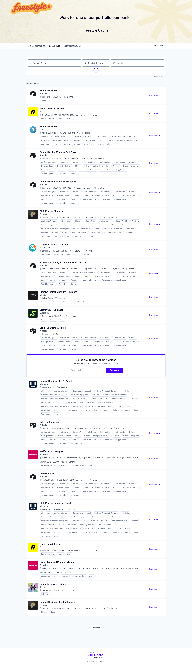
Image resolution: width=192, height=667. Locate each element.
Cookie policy (100, 661)
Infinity (43, 297)
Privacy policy (89, 661)
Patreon (43, 215)
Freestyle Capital (96, 30)
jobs (54, 46)
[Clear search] (78, 63)
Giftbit (42, 130)
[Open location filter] (161, 63)
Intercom (44, 387)
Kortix (42, 592)
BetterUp (44, 458)
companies (36, 46)
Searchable (45, 249)
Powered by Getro (160, 77)
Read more (155, 96)
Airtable (43, 94)
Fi (40, 112)
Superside (44, 315)
